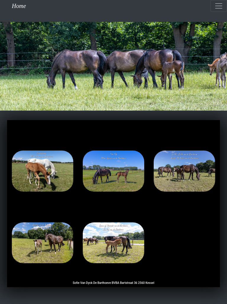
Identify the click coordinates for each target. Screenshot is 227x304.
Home (19, 6)
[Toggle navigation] (218, 6)
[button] (17, 66)
